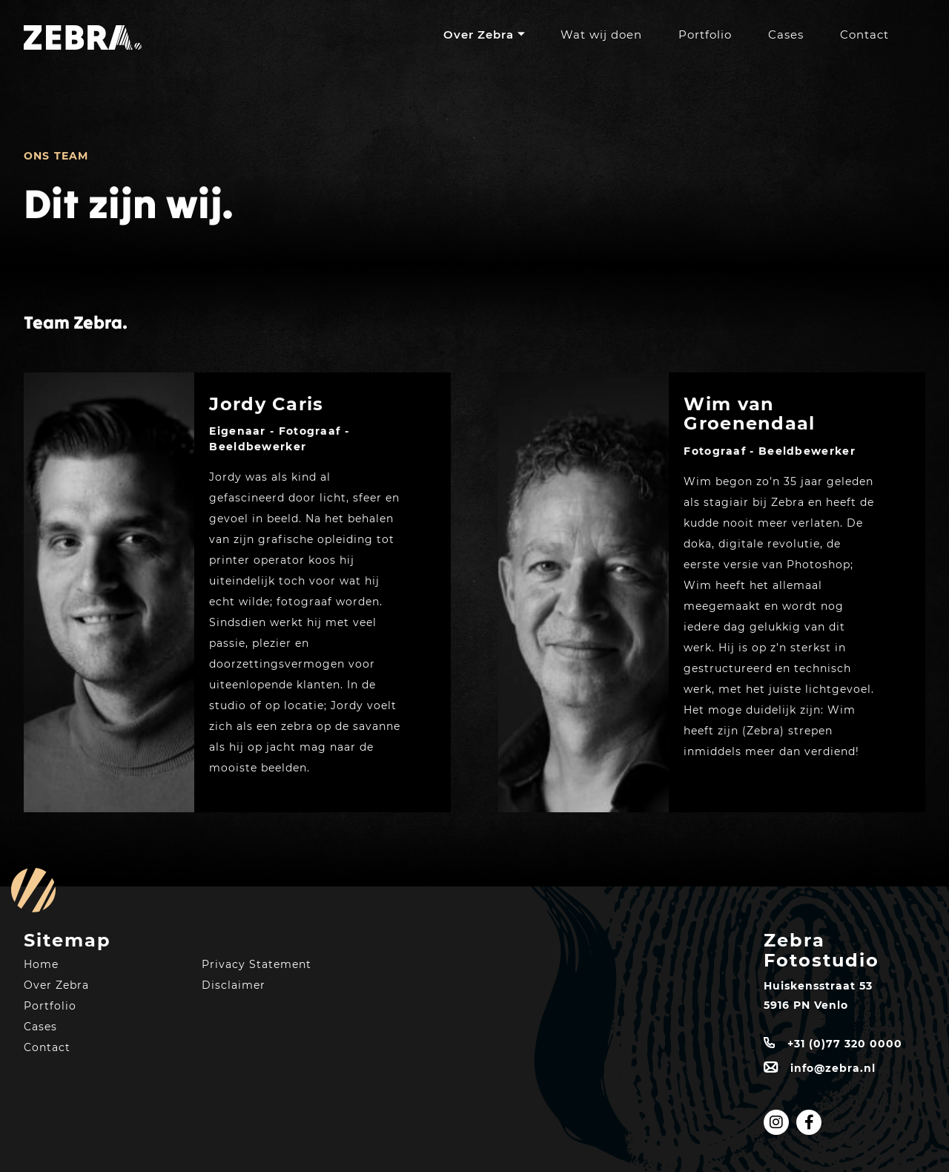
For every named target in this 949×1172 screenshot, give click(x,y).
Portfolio (705, 34)
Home (41, 964)
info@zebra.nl (833, 1068)
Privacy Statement (256, 964)
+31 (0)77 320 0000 (844, 1043)
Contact (864, 34)
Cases (786, 34)
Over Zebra (478, 34)
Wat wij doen (601, 34)
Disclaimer (233, 985)
